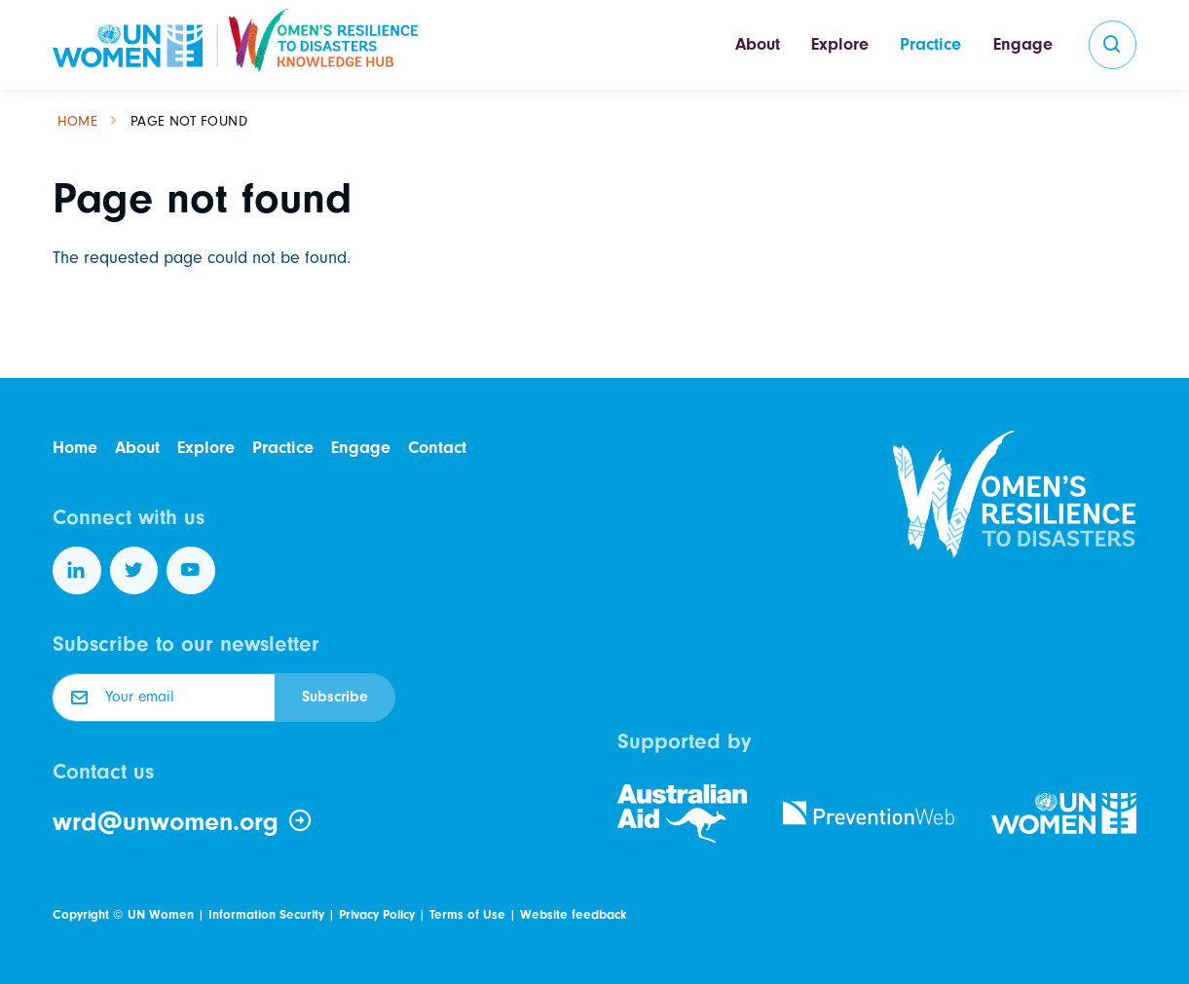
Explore (840, 44)
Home (77, 121)
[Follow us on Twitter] (134, 571)
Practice (930, 44)
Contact (437, 447)
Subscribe (335, 696)
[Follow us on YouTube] (191, 571)
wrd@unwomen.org (183, 821)
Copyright (81, 914)
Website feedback (573, 914)
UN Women (161, 914)
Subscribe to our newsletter (186, 644)
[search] (1113, 44)
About (757, 44)
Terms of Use (467, 914)
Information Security (266, 914)
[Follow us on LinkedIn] (77, 571)
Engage (1023, 44)
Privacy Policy (377, 914)
